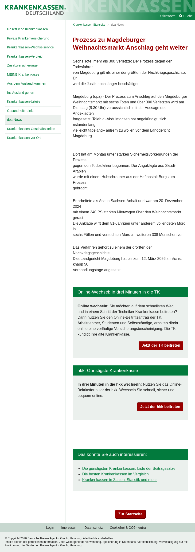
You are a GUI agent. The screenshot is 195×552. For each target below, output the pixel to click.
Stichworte (168, 16)
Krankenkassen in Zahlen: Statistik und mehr (119, 480)
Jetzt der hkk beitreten (160, 407)
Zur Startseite (130, 514)
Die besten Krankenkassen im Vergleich (115, 474)
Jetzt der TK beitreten (161, 345)
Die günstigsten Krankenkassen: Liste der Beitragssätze (129, 468)
